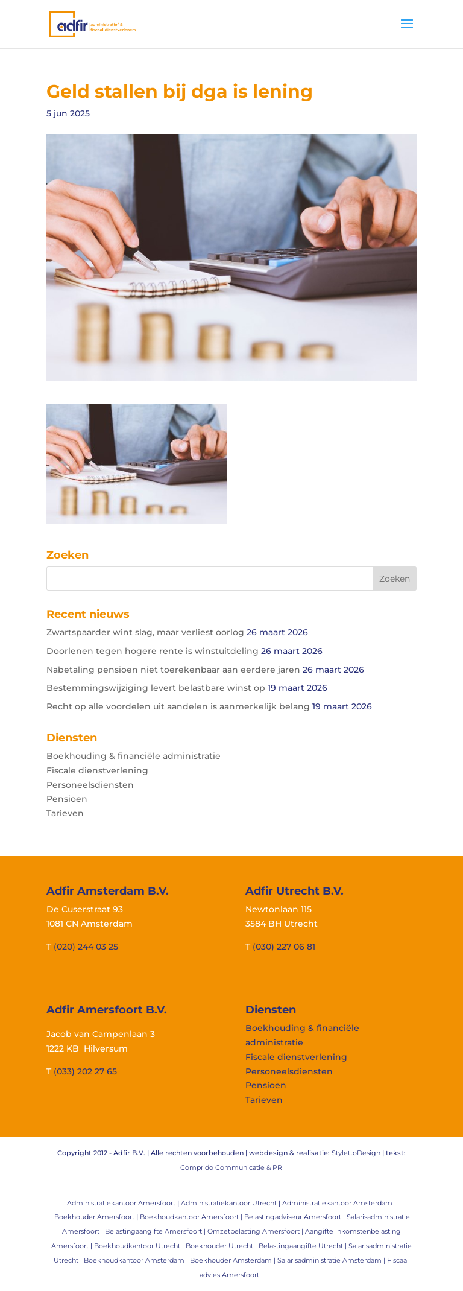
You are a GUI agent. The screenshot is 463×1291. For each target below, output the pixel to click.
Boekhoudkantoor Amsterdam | (137, 1260)
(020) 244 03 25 (86, 946)
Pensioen (66, 798)
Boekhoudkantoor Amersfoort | (192, 1217)
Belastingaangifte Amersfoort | (156, 1231)
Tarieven (65, 813)
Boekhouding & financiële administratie (133, 755)
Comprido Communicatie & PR (231, 1167)
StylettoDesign (356, 1153)
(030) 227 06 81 (284, 946)
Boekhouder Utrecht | (222, 1246)
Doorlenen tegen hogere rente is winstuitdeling (152, 651)
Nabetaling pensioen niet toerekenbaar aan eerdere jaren (173, 669)
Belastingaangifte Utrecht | (303, 1246)
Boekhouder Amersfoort (94, 1217)
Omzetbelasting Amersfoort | (256, 1231)
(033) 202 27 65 (85, 1071)
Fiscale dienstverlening (97, 770)
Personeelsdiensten (90, 784)
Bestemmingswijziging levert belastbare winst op (155, 687)
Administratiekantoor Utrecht (229, 1203)
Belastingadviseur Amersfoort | (295, 1217)
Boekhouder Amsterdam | (233, 1260)
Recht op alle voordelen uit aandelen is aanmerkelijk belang (178, 706)
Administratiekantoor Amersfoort (121, 1203)
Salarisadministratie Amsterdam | (332, 1260)
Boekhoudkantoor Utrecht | (140, 1246)
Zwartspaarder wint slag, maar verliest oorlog (145, 632)
